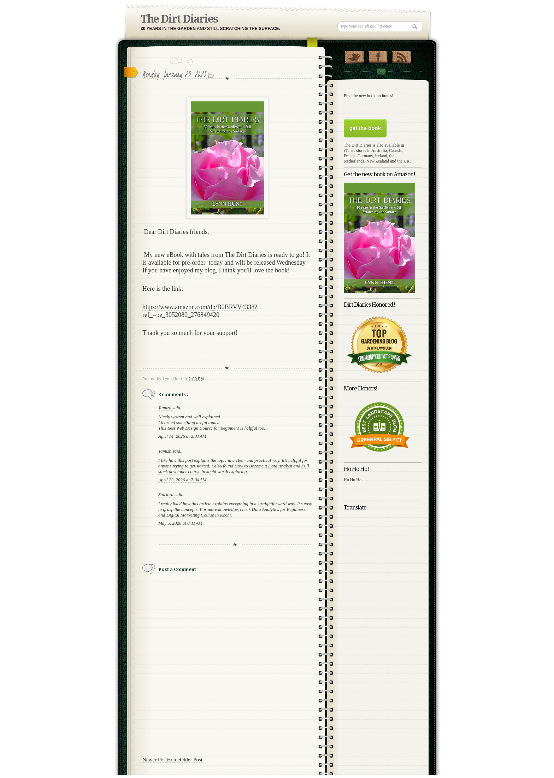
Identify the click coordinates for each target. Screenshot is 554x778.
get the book (365, 128)
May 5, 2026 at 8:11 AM (180, 523)
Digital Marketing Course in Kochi (198, 515)
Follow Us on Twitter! (354, 55)
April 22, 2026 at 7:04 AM (182, 479)
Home (173, 759)
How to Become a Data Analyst (263, 465)
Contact (381, 71)
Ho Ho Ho (352, 479)
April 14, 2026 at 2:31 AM (182, 436)
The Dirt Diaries (179, 19)
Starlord (166, 494)
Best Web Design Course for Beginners (203, 428)
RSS (401, 55)
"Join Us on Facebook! (378, 55)
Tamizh (165, 407)
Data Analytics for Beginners (279, 509)
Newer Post (154, 759)
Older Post (191, 759)
